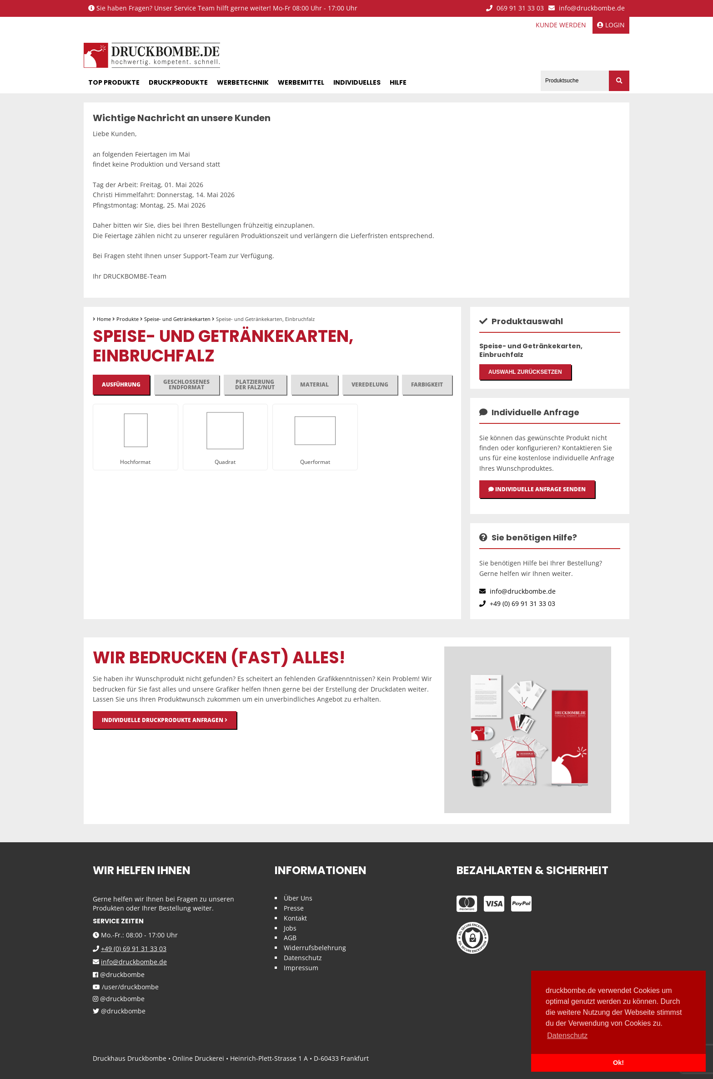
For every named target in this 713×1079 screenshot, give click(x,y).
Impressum (301, 968)
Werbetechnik (243, 82)
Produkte (127, 319)
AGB (290, 938)
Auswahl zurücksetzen (525, 372)
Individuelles (357, 82)
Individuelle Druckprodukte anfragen (164, 720)
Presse (294, 908)
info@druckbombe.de (586, 8)
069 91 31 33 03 (515, 8)
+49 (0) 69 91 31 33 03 (517, 604)
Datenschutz (303, 958)
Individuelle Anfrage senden (537, 490)
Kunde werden (561, 24)
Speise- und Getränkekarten (177, 319)
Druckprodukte (178, 82)
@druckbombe (119, 975)
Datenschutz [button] (567, 1035)
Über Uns (298, 898)
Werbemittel (301, 82)
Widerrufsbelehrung (315, 948)
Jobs (290, 928)
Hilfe (398, 82)
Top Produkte (114, 82)
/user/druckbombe (126, 987)
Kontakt (295, 918)
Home (104, 319)
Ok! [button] (618, 1062)
